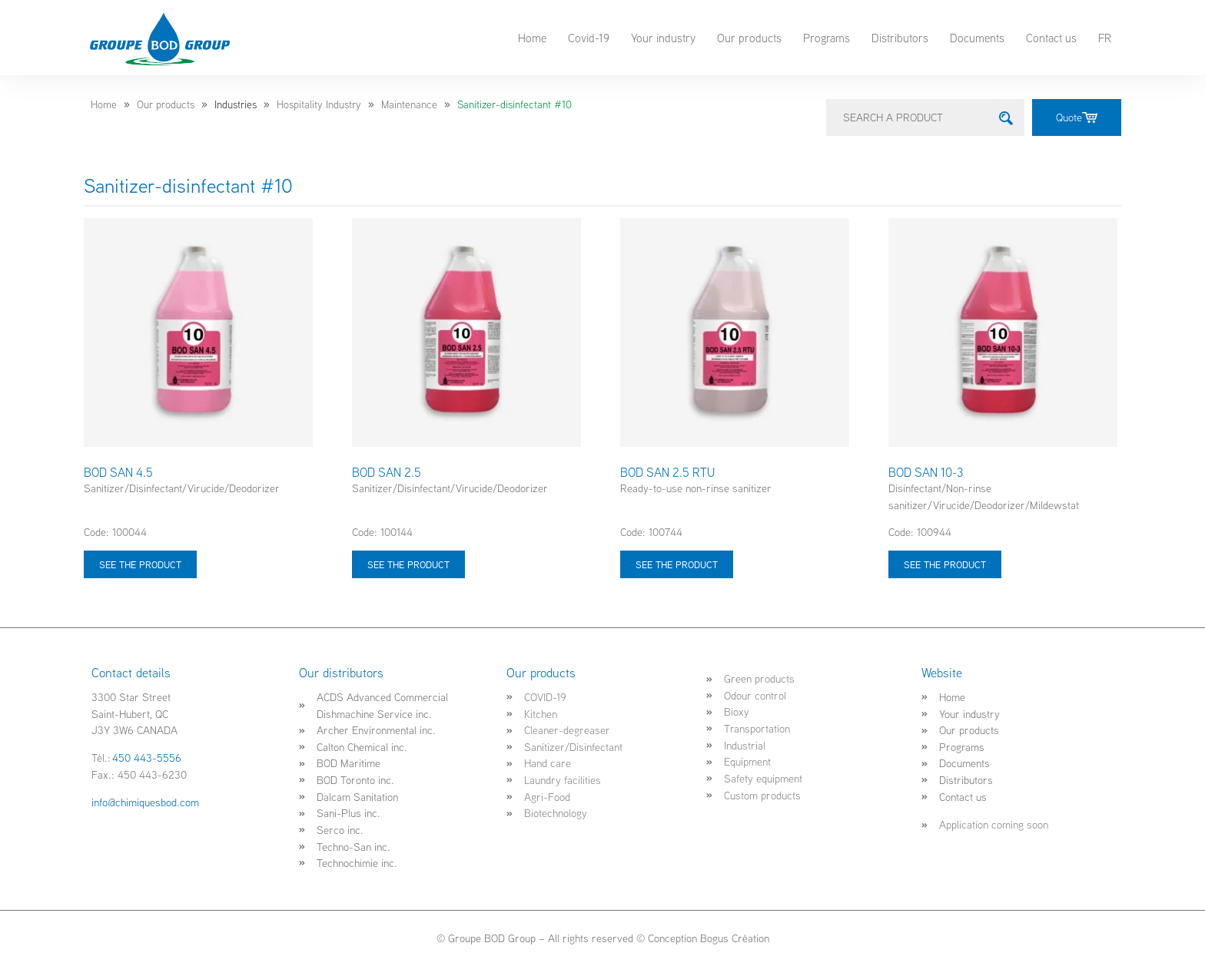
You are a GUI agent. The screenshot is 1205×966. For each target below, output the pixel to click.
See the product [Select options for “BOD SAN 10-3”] (945, 564)
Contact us (1051, 37)
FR (1104, 37)
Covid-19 (588, 37)
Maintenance (409, 104)
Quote (1076, 117)
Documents (977, 37)
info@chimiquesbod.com (145, 802)
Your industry (663, 37)
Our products (749, 37)
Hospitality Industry (319, 104)
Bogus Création (734, 938)
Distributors (899, 37)
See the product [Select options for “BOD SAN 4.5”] (140, 564)
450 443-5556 (146, 757)
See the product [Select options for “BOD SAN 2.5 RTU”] (677, 564)
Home (532, 37)
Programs (826, 37)
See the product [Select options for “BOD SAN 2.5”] (408, 564)
